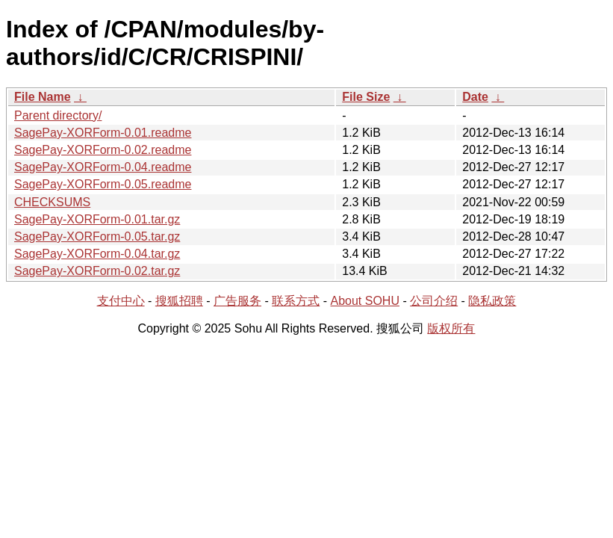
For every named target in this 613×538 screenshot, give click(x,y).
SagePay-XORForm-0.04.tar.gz (97, 253)
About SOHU (364, 300)
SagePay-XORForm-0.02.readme (102, 149)
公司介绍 (434, 300)
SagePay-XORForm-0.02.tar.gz (97, 271)
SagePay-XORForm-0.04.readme (102, 167)
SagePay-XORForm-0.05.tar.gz (97, 236)
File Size (366, 96)
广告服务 (237, 300)
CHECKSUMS (52, 202)
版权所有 (451, 328)
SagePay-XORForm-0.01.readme (102, 132)
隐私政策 (492, 300)
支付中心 (121, 300)
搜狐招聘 (179, 300)
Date (475, 96)
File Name (42, 96)
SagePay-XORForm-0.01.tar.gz (97, 219)
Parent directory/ (58, 115)
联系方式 (296, 300)
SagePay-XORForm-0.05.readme (102, 184)
